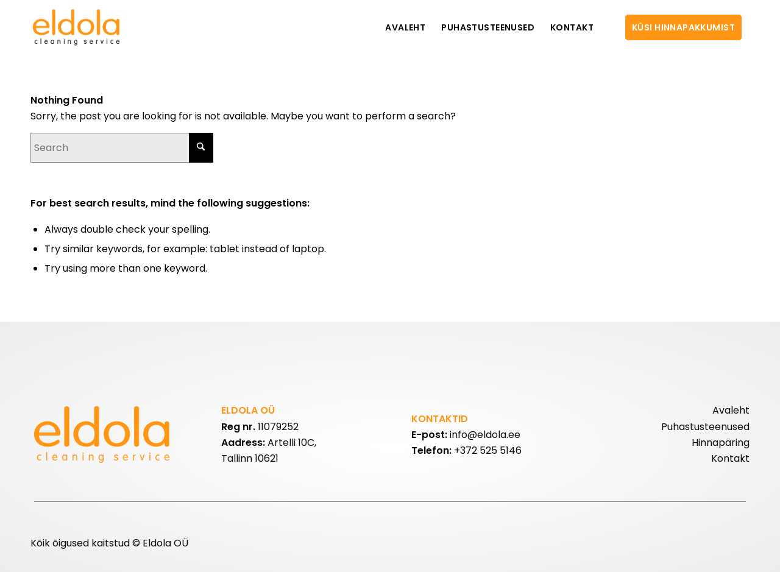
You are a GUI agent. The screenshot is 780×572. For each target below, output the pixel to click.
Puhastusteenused (705, 427)
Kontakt (730, 458)
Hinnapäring (721, 443)
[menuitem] (405, 27)
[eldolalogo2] (77, 27)
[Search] (121, 148)
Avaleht (731, 410)
